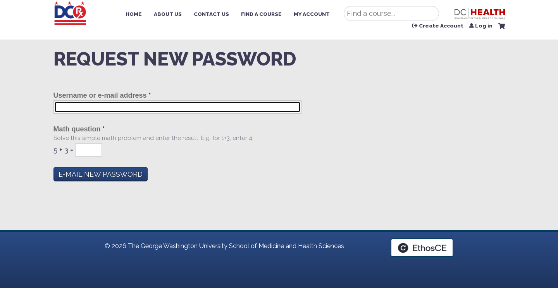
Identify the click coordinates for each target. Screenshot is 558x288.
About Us (168, 14)
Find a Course (261, 14)
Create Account (441, 26)
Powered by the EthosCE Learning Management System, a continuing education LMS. (422, 247)
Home (134, 14)
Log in (484, 26)
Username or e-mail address (100, 95)
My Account (312, 14)
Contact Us (211, 14)
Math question (77, 129)
